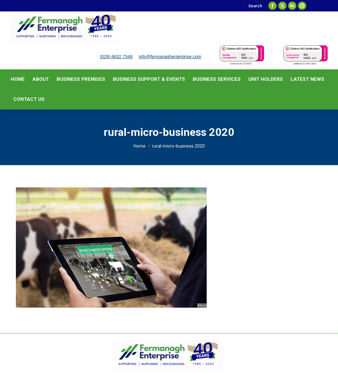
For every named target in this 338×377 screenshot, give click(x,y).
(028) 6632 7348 (116, 56)
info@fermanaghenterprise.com (170, 56)
